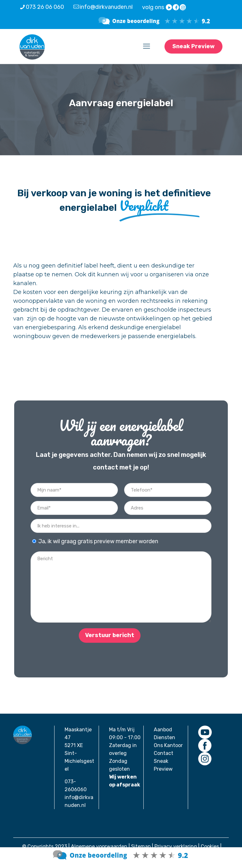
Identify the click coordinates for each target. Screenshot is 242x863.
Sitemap (141, 846)
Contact (163, 753)
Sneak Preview (193, 46)
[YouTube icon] (169, 7)
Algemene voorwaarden (99, 846)
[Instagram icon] (183, 7)
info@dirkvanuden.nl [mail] (106, 6)
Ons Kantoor (168, 745)
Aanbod (163, 730)
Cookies (210, 846)
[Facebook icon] (176, 7)
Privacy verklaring (175, 846)
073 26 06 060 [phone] (45, 6)
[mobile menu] (146, 46)
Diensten (164, 737)
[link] (204, 732)
